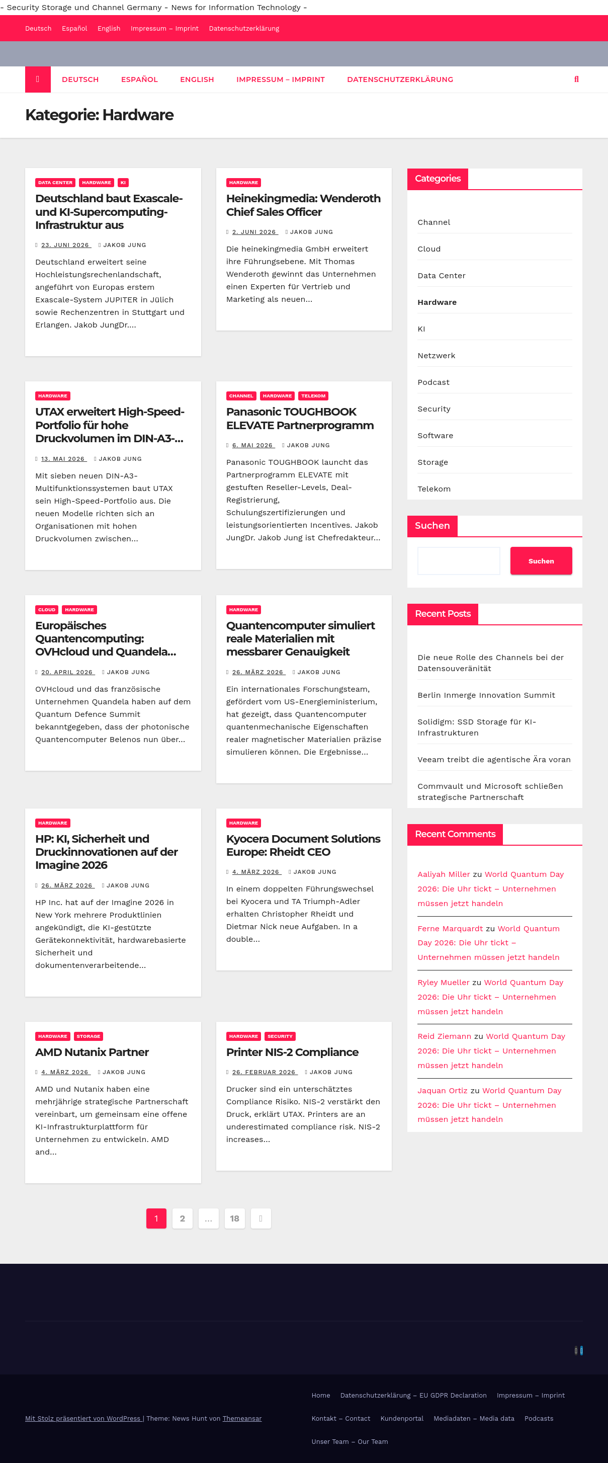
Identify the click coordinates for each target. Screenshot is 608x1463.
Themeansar (242, 1418)
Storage (89, 1036)
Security (280, 1036)
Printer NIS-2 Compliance (292, 1052)
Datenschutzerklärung (244, 28)
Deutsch (38, 28)
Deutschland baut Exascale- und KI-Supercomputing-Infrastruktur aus (109, 212)
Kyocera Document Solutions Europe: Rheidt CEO (303, 845)
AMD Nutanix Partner (92, 1052)
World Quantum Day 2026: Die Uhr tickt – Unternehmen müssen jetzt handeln (490, 888)
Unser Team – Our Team (350, 1441)
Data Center (55, 182)
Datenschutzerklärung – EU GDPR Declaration (413, 1395)
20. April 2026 (68, 672)
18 (234, 1218)
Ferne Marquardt (450, 928)
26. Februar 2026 (265, 1072)
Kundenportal (402, 1418)
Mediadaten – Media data (473, 1418)
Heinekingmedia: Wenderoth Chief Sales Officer (303, 205)
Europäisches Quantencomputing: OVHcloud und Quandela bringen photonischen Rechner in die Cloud (101, 652)
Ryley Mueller (443, 982)
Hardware (96, 182)
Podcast (433, 382)
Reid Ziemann (444, 1036)
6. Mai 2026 (253, 445)
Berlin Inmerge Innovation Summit (486, 695)
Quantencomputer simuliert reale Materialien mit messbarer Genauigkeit (300, 639)
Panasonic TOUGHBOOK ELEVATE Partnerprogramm (300, 418)
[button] (576, 79)
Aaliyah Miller (443, 874)
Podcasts (539, 1418)
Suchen (432, 525)
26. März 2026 (259, 672)
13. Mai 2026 (64, 458)
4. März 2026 (257, 871)
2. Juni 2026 (255, 231)
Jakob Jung (122, 245)
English (109, 28)
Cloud (46, 609)
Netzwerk (436, 355)
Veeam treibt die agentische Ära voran (494, 759)
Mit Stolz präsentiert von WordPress (84, 1418)
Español (74, 28)
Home (321, 1395)
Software (435, 435)
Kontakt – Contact (341, 1418)
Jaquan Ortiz (442, 1090)
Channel (241, 395)
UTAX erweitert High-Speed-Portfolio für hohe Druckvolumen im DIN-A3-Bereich (109, 431)
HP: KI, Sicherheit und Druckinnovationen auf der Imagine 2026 (106, 852)
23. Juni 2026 (66, 245)
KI (123, 182)
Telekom (313, 395)
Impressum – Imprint (165, 28)
